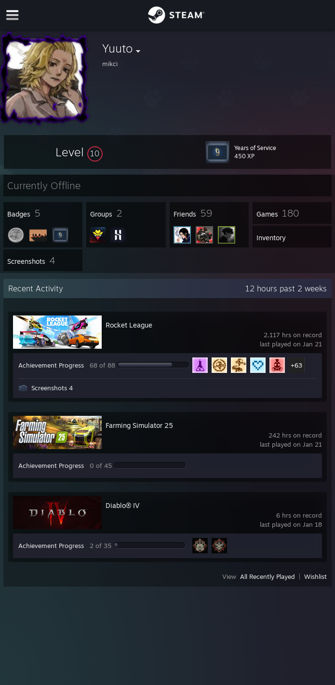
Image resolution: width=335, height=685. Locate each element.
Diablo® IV (122, 505)
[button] (79, 152)
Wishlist (315, 576)
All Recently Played (267, 576)
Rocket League (129, 325)
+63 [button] (296, 365)
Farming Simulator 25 (139, 425)
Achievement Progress (51, 365)
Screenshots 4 (52, 388)
